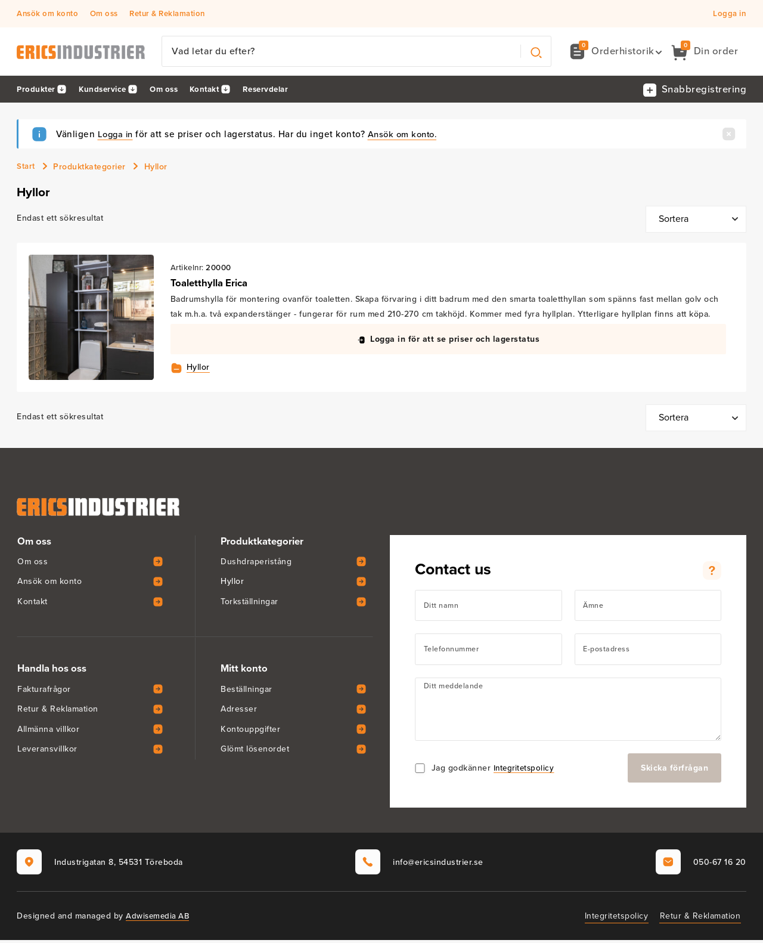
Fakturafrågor (44, 691)
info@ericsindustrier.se (419, 864)
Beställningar (246, 691)
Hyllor (200, 369)
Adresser (239, 712)
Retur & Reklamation (167, 14)
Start (26, 168)
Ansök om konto (47, 14)
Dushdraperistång (256, 564)
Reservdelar (279, 90)
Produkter (37, 90)
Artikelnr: (189, 269)
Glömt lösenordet (255, 752)
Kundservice (106, 90)
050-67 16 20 (701, 864)
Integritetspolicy (525, 771)
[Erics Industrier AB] (85, 52)
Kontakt (214, 90)
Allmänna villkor (48, 731)
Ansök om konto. (408, 135)
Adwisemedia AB (159, 919)
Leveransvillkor (47, 752)
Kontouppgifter (250, 731)
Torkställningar (249, 604)
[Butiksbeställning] (696, 221)
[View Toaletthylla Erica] (91, 319)
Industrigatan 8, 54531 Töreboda (100, 864)
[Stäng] (728, 135)
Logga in (729, 14)
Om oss (104, 14)
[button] (615, 52)
